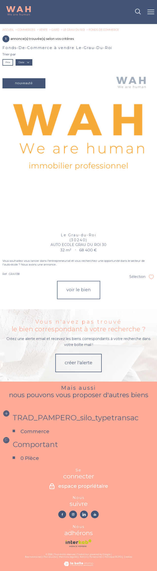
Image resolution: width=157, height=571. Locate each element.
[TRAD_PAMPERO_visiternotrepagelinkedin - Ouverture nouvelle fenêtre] (84, 514)
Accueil (8, 29)
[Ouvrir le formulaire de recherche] (138, 12)
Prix (7, 62)
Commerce (34, 442)
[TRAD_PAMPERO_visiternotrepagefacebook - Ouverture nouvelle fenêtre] (62, 514)
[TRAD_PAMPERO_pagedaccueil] (18, 15)
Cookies (128, 557)
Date (24, 62)
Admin (83, 557)
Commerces (26, 29)
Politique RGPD (112, 557)
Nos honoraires (33, 557)
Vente (43, 29)
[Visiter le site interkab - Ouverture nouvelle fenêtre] (78, 543)
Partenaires (95, 557)
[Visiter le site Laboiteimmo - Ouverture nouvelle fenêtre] (78, 565)
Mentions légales (68, 557)
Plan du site (49, 557)
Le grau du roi (74, 29)
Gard (55, 29)
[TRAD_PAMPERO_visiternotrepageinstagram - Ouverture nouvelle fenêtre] (73, 514)
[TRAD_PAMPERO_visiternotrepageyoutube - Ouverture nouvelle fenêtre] (94, 514)
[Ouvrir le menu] (151, 12)
